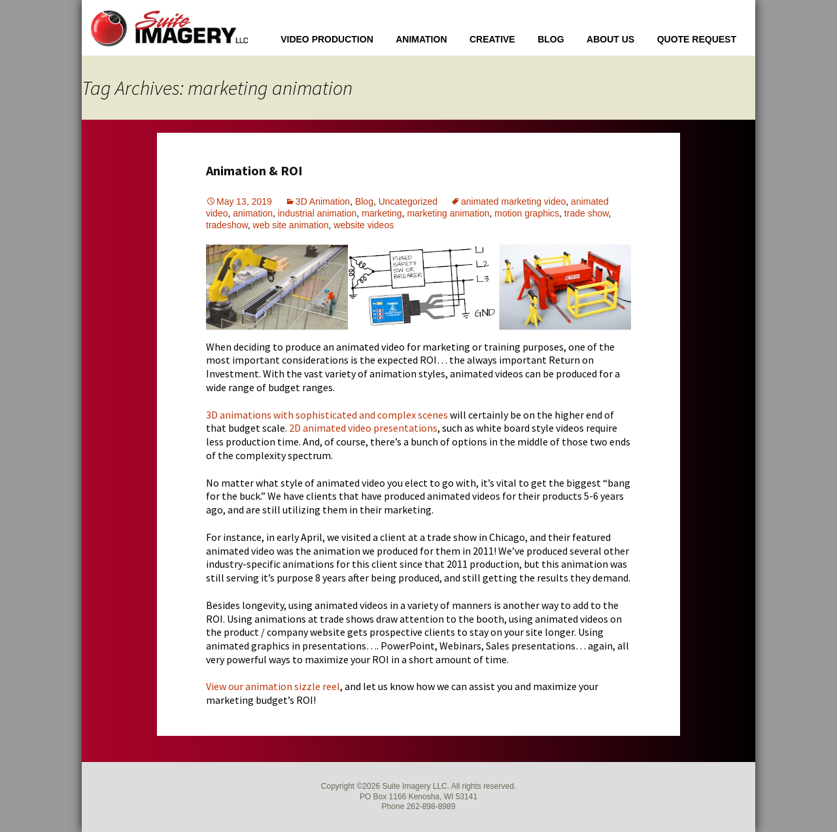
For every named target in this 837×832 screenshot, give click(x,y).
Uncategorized (408, 201)
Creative (492, 39)
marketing (381, 213)
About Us (610, 39)
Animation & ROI (254, 170)
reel (330, 686)
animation (253, 213)
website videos (363, 225)
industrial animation (317, 213)
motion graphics (526, 213)
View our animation (250, 686)
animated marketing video (513, 201)
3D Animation (323, 201)
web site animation (291, 225)
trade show (586, 213)
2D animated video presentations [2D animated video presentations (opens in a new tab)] (363, 427)
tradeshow (227, 225)
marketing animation (448, 213)
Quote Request (696, 39)
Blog (551, 39)
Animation (421, 39)
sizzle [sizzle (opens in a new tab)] (307, 686)
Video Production (327, 39)
